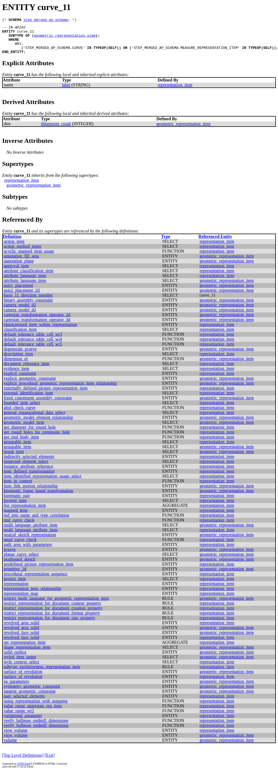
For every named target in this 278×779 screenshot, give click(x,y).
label (66, 91)
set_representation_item (24, 648)
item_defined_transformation (29, 477)
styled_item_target (20, 663)
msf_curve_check (19, 526)
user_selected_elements (24, 702)
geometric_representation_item (64, 38)
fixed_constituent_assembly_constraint (38, 404)
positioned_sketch (19, 565)
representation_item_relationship (32, 595)
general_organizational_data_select (34, 419)
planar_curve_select (21, 560)
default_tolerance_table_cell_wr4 (33, 345)
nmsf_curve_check (20, 546)
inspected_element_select (26, 468)
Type (165, 243)
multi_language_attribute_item (30, 531)
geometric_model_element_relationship (38, 424)
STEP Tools (23, 770)
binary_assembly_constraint (28, 306)
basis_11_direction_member (28, 301)
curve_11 (25, 33)
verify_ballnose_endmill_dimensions (36, 727)
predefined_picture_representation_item (38, 570)
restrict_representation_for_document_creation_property (53, 614)
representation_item (175, 91)
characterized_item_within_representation (40, 331)
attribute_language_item (25, 282)
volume (10, 746)
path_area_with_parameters (28, 551)
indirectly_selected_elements (29, 463)
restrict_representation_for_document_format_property (52, 619)
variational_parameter (23, 722)
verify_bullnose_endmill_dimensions (36, 732)
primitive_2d (15, 575)
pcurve (10, 556)
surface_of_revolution (23, 678)
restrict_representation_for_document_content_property (52, 609)
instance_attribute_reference (28, 472)
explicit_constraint (20, 380)
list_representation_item (25, 512)
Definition (12, 243)
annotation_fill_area (21, 262)
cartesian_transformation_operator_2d (37, 321)
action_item (14, 248)
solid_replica (15, 658)
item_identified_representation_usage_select (42, 482)
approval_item (16, 272)
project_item (15, 585)
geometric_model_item (24, 428)
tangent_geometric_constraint (29, 697)
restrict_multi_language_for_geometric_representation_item (56, 604)
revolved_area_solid (21, 629)
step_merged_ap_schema (45, 20)
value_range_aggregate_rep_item (33, 712)
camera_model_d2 (20, 311)
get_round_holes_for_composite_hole (37, 438)
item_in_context (18, 487)
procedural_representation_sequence (35, 580)
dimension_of (16, 365)
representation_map (21, 600)
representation (16, 590)
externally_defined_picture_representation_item (45, 394)
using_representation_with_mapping (35, 707)
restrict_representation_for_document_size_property (49, 624)
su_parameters (16, 688)
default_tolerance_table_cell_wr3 (33, 340)
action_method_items (22, 252)
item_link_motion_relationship (31, 492)
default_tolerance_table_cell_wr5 (33, 350)
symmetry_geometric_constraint (32, 692)
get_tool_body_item (21, 443)
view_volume (15, 736)
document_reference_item (26, 370)
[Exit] (50, 761)
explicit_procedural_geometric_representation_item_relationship (60, 389)
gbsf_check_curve (19, 414)
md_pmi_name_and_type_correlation (36, 521)
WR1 (18, 48)
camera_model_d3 (20, 316)
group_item (14, 458)
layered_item (15, 507)
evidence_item (16, 375)
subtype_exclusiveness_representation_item (42, 673)
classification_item (20, 336)
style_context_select (21, 668)
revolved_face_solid (21, 639)
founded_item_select (22, 409)
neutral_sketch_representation (30, 541)
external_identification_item (28, 399)
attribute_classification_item (28, 277)
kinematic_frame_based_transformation (38, 497)
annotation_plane (19, 267)
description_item (18, 360)
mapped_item (15, 516)
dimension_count (56, 130)
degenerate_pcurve (20, 355)
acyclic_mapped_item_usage (29, 257)
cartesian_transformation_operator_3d (37, 326)
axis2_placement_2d (22, 296)
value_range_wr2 (19, 717)
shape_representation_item (27, 653)
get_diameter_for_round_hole (30, 433)
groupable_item (17, 448)
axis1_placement (18, 292)
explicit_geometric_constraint (30, 384)
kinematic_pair (17, 502)
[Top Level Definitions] (23, 761)
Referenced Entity (215, 243)
